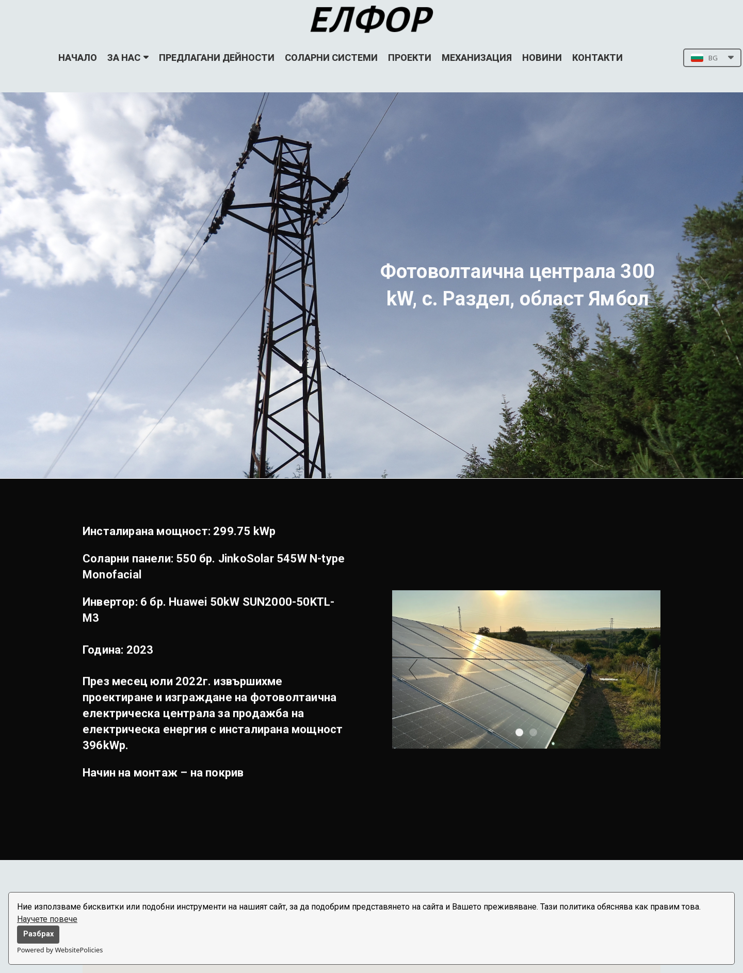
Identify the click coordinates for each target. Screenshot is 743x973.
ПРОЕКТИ (409, 57)
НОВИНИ (542, 57)
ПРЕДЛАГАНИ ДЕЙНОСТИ (216, 57)
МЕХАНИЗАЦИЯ (477, 57)
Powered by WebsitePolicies (60, 949)
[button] (712, 57)
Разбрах (38, 934)
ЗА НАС (128, 57)
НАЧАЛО (77, 57)
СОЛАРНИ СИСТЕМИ (331, 57)
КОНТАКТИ (597, 57)
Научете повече (47, 919)
